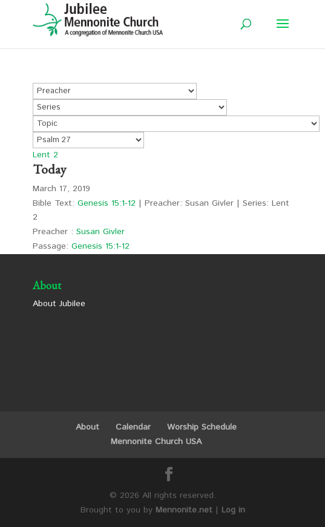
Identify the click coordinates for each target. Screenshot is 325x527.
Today (50, 169)
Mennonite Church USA (156, 442)
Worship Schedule (202, 427)
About (87, 427)
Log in (233, 510)
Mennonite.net (184, 510)
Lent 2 (45, 155)
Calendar (133, 427)
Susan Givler (100, 232)
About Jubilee (59, 304)
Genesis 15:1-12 (106, 203)
